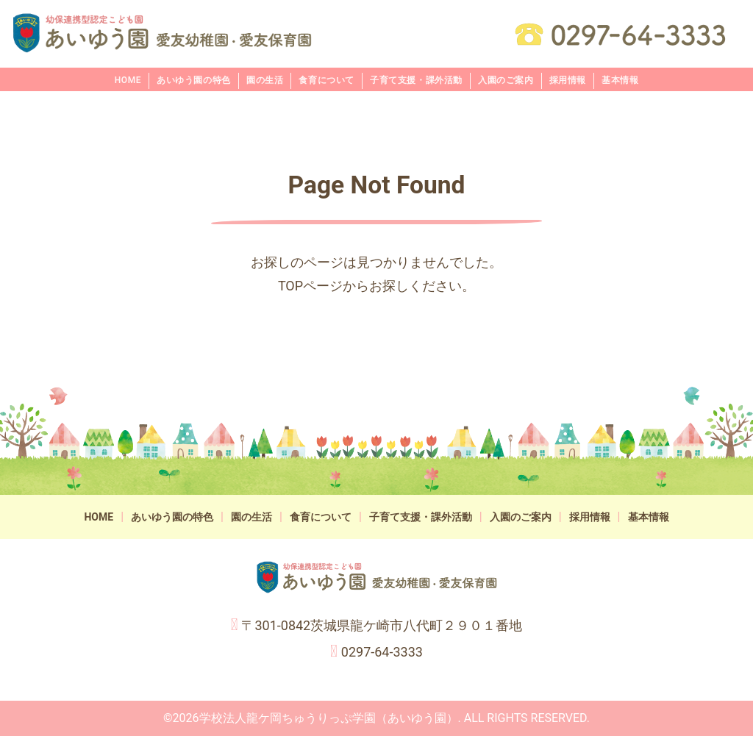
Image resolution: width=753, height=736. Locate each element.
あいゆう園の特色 (194, 80)
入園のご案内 (506, 80)
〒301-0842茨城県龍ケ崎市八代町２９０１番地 (381, 625)
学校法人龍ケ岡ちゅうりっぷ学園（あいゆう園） (328, 718)
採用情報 (567, 80)
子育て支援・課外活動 (416, 80)
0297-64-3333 (382, 652)
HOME (128, 80)
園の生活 (264, 80)
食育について (326, 80)
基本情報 (620, 80)
